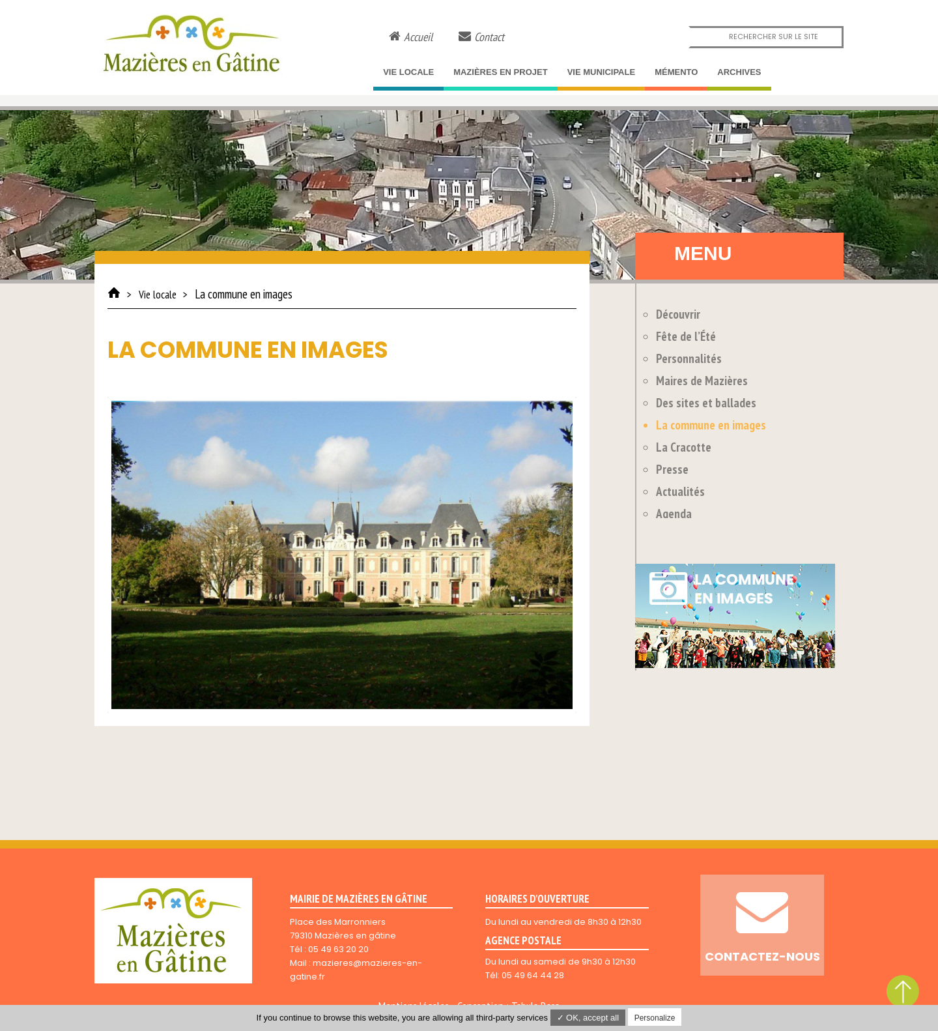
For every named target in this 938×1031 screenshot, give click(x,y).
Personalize (654, 1018)
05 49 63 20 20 (338, 949)
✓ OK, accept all (588, 1018)
